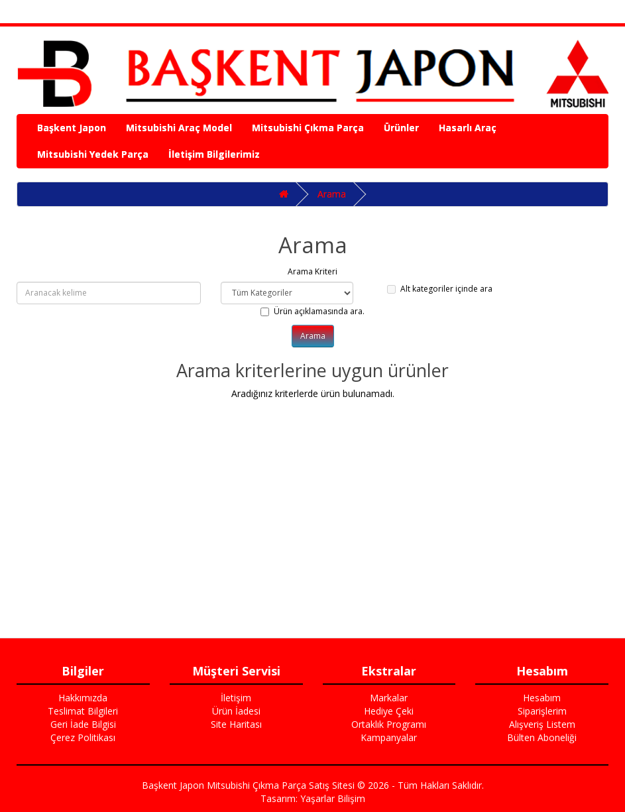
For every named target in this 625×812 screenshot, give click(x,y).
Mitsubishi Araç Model (179, 127)
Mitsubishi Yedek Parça (92, 154)
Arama (331, 194)
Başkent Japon (71, 127)
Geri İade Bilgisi (83, 724)
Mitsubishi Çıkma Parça (308, 127)
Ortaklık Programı (388, 724)
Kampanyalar (389, 737)
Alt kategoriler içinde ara (439, 288)
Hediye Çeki (389, 711)
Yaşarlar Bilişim (332, 798)
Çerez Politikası (82, 737)
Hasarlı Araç (467, 127)
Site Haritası (236, 724)
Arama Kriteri (312, 271)
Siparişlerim (542, 711)
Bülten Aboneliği (542, 737)
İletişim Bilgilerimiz (214, 154)
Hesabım (542, 697)
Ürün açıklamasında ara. (312, 311)
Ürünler (401, 127)
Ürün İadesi (236, 711)
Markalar (389, 697)
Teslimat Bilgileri (83, 711)
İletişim (236, 697)
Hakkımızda (82, 697)
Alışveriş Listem (542, 724)
